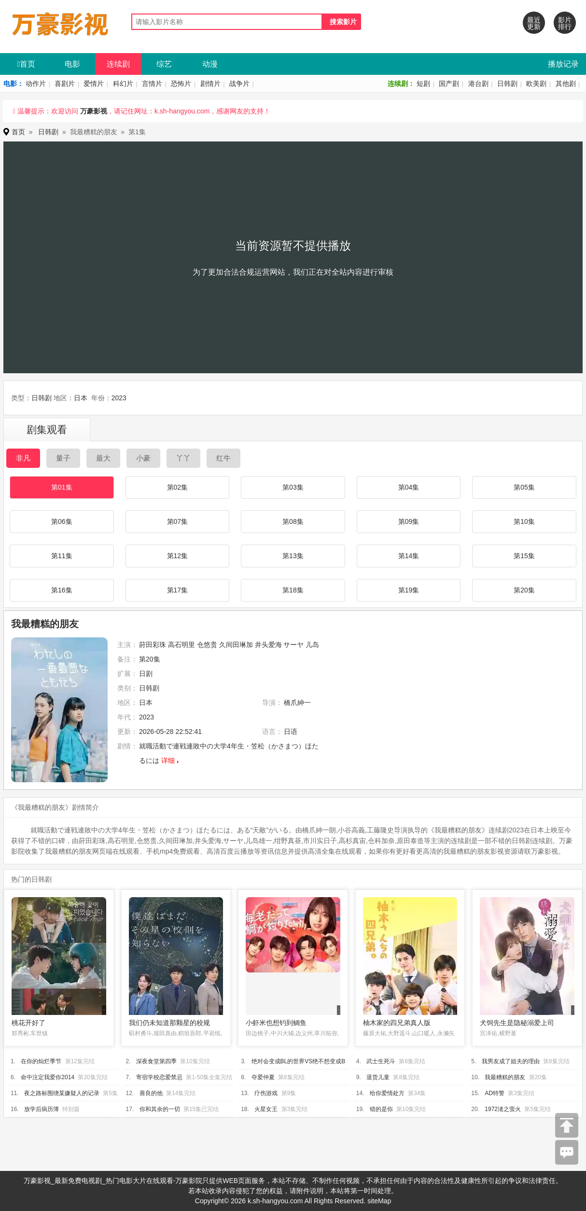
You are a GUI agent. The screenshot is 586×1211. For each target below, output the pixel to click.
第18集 (293, 590)
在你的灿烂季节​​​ (41, 1061)
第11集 (61, 556)
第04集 (408, 487)
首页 (26, 64)
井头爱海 (268, 644)
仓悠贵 (207, 644)
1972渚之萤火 (503, 1109)
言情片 (152, 83)
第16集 (61, 590)
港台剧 (478, 83)
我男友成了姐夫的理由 (511, 1061)
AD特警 (494, 1093)
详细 (168, 760)
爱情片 (94, 83)
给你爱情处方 (387, 1093)
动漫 (210, 64)
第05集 (524, 487)
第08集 (293, 521)
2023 (119, 398)
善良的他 (151, 1093)
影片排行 (565, 23)
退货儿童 (378, 1077)
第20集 (524, 590)
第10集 (524, 521)
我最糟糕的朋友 (505, 1077)
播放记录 (563, 64)
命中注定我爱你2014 (47, 1077)
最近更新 (534, 23)
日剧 (146, 673)
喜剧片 (65, 83)
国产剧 (449, 83)
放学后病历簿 (41, 1109)
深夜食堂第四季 (156, 1061)
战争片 (239, 83)
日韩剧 (507, 83)
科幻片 (123, 83)
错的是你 (381, 1109)
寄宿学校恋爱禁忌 (159, 1077)
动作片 (36, 83)
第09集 (408, 521)
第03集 (293, 487)
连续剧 (118, 64)
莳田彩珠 (152, 644)
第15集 (524, 556)
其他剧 (566, 83)
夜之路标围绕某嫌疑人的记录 (61, 1093)
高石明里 (181, 644)
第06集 (61, 521)
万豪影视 (93, 111)
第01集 (61, 487)
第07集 (177, 521)
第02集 (177, 487)
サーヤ (293, 644)
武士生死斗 (380, 1061)
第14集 (408, 556)
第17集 (177, 590)
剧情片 (210, 83)
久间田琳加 (236, 644)
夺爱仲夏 (263, 1077)
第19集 (408, 590)
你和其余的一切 (160, 1109)
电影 (72, 64)
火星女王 (266, 1109)
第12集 (177, 556)
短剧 (423, 83)
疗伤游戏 (266, 1093)
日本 (80, 398)
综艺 (164, 64)
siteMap (379, 1201)
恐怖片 (181, 83)
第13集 (293, 556)
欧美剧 (536, 83)
